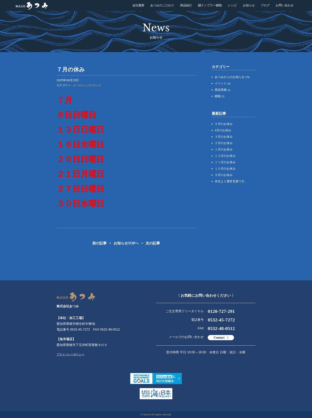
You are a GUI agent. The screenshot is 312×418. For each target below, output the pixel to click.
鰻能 (219, 96)
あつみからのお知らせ (87, 85)
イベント (222, 83)
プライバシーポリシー (70, 354)
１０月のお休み (225, 168)
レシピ (232, 5)
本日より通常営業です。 (231, 181)
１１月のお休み (225, 162)
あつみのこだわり (162, 5)
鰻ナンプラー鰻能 (210, 5)
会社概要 (138, 5)
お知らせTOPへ (126, 243)
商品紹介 (186, 5)
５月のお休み (224, 123)
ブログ (265, 5)
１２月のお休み (225, 155)
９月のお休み (224, 175)
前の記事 (99, 243)
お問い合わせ (284, 5)
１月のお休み (224, 149)
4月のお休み (223, 130)
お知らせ (249, 5)
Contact (219, 337)
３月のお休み (224, 136)
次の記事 (153, 243)
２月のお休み (224, 143)
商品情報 (222, 89)
